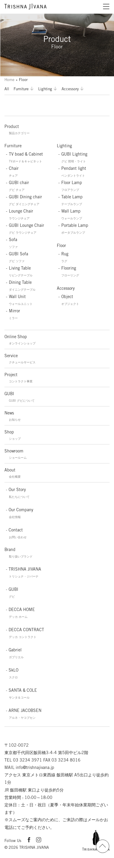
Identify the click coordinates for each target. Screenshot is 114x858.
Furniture (21, 88)
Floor (61, 245)
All (6, 88)
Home (9, 79)
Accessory (70, 88)
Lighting (45, 88)
